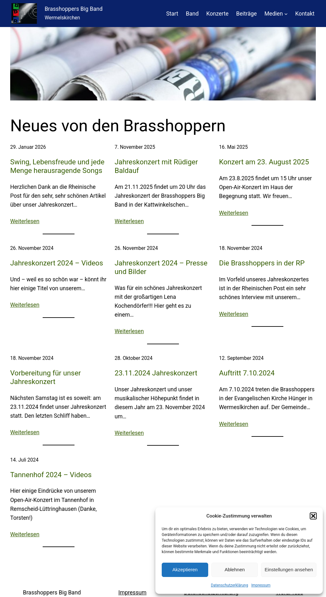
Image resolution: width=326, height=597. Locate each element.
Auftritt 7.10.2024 (247, 373)
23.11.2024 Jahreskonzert (156, 373)
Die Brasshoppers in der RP (262, 263)
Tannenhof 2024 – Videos (51, 474)
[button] (313, 516)
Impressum (260, 585)
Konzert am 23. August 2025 (264, 162)
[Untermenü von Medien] (286, 13)
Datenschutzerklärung (229, 585)
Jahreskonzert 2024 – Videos (56, 263)
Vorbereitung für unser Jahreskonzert (45, 377)
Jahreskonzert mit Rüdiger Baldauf (156, 166)
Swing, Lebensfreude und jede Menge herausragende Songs (57, 166)
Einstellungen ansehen (289, 569)
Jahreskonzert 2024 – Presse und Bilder (161, 267)
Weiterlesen (24, 221)
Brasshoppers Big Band (74, 9)
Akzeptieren (184, 569)
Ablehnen (234, 569)
